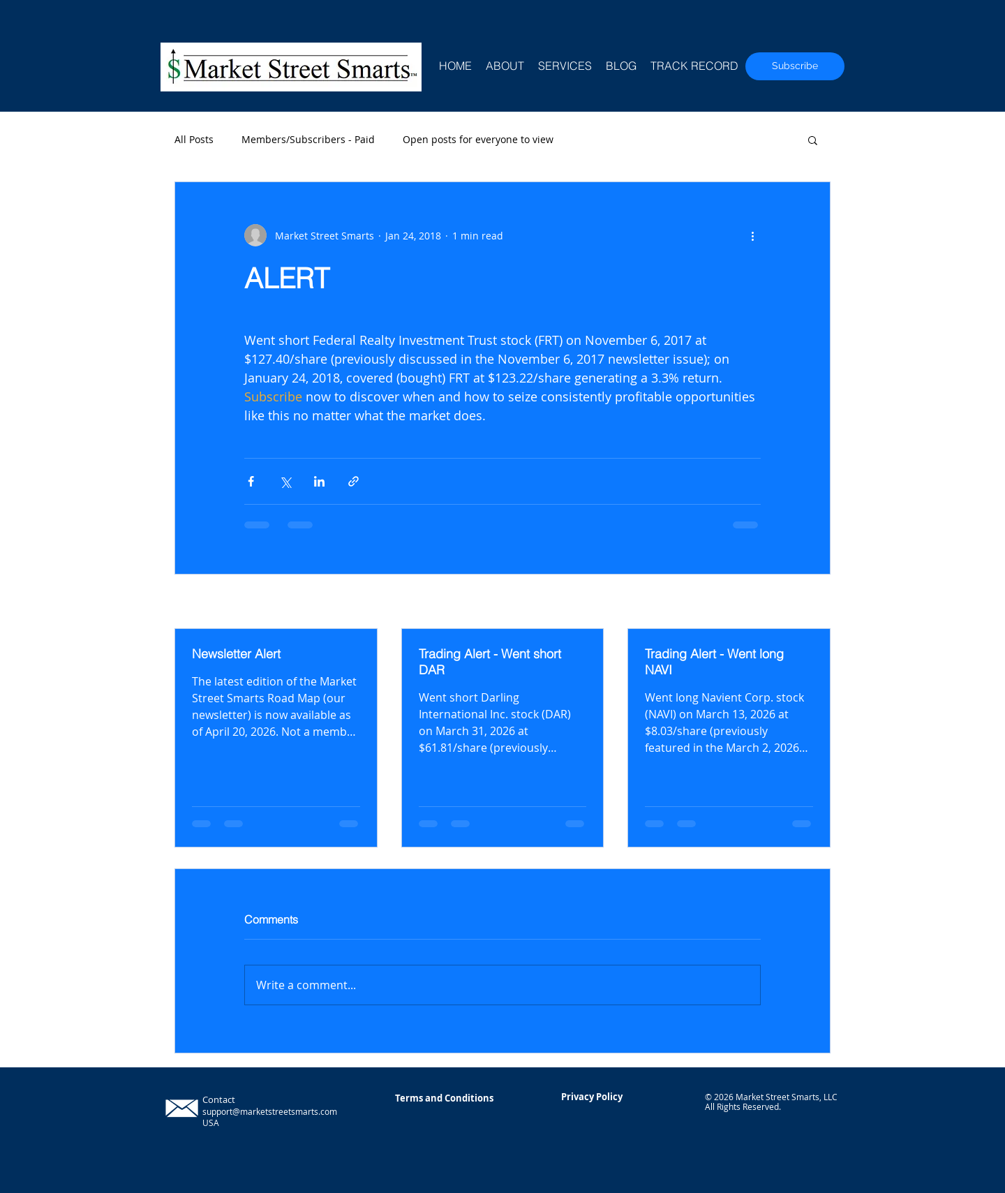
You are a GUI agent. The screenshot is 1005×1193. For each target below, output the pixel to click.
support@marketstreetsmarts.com (269, 1111)
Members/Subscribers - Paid (308, 139)
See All (815, 602)
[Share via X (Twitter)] (285, 481)
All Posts (194, 139)
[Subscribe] (794, 66)
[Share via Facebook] (251, 481)
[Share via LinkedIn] (319, 481)
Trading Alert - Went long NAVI (714, 662)
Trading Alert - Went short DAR (490, 662)
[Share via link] (353, 481)
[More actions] (752, 235)
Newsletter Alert (236, 654)
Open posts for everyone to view (478, 139)
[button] (812, 139)
